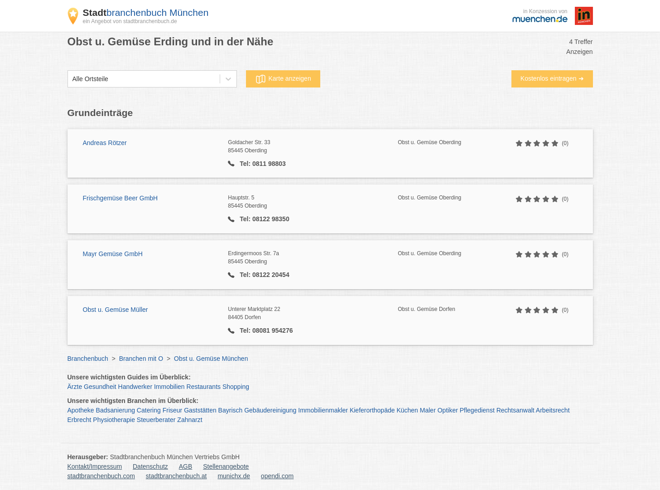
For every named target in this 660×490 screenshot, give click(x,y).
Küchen (407, 410)
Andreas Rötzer (105, 142)
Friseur (173, 410)
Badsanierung (115, 410)
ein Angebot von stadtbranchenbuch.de (130, 21)
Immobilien (169, 386)
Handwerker (135, 386)
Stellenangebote (226, 466)
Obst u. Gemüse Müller (115, 309)
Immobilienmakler (323, 410)
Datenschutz (150, 466)
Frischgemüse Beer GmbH (120, 198)
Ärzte (74, 386)
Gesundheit (100, 386)
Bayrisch (230, 410)
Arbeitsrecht (553, 410)
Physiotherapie (114, 419)
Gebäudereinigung (270, 410)
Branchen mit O (141, 358)
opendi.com (277, 476)
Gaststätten (200, 410)
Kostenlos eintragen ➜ (552, 78)
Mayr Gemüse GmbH (113, 253)
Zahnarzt (189, 419)
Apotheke (80, 410)
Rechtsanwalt (515, 410)
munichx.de (233, 476)
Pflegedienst (477, 410)
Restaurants (204, 386)
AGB (186, 466)
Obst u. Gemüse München (211, 358)
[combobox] (72, 79)
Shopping (235, 386)
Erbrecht (79, 419)
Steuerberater (156, 419)
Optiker (448, 410)
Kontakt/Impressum (94, 466)
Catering (149, 410)
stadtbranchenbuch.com (101, 476)
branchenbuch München (146, 12)
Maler (428, 410)
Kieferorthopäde (372, 410)
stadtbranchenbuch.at (176, 476)
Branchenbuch (87, 358)
